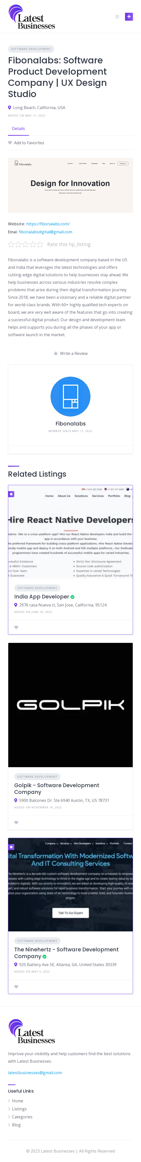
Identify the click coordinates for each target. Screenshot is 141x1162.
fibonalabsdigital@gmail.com (45, 232)
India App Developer (41, 596)
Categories (22, 1117)
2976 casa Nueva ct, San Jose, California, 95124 (62, 605)
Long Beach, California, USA (39, 107)
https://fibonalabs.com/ (48, 224)
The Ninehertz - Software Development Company (66, 953)
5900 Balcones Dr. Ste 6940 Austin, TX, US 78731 (64, 800)
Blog (16, 1125)
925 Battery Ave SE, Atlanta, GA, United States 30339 (67, 964)
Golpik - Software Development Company (56, 788)
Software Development (31, 49)
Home (17, 1101)
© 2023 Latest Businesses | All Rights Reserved (70, 1151)
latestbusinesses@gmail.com (35, 1072)
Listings (19, 1109)
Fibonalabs (71, 423)
